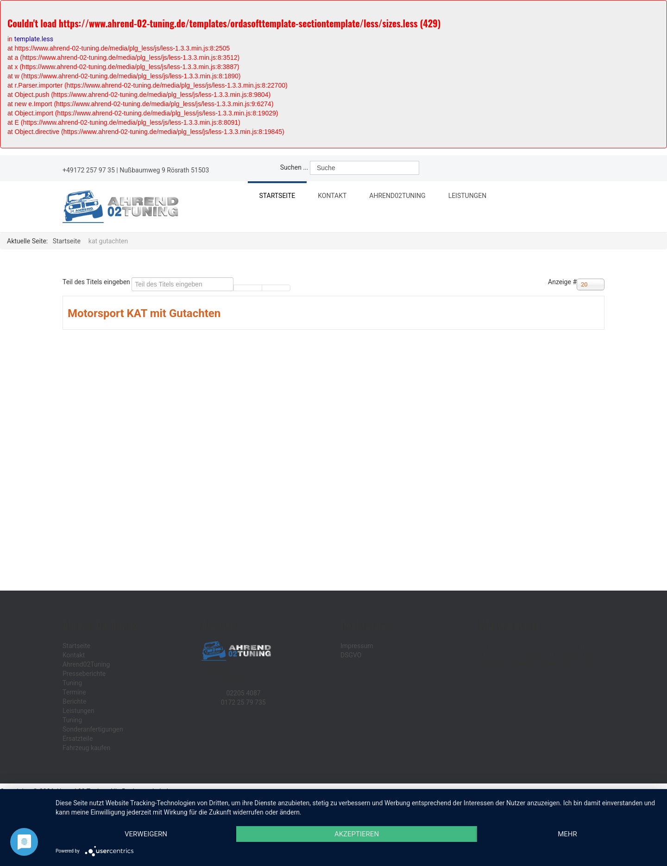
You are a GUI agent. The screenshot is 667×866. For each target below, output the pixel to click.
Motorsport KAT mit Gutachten (144, 313)
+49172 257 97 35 (89, 170)
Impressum (356, 646)
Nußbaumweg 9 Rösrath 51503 (164, 170)
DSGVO (351, 655)
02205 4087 (243, 693)
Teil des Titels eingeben (97, 282)
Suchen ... (294, 167)
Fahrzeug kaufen (86, 747)
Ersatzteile (78, 738)
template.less (33, 39)
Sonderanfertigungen (93, 729)
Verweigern (146, 834)
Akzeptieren (356, 834)
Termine (74, 692)
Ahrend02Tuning (402, 197)
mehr (567, 834)
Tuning (72, 683)
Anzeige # (562, 282)
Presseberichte (84, 673)
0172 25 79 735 (243, 702)
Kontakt (333, 195)
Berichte (74, 701)
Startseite (277, 195)
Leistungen (472, 197)
